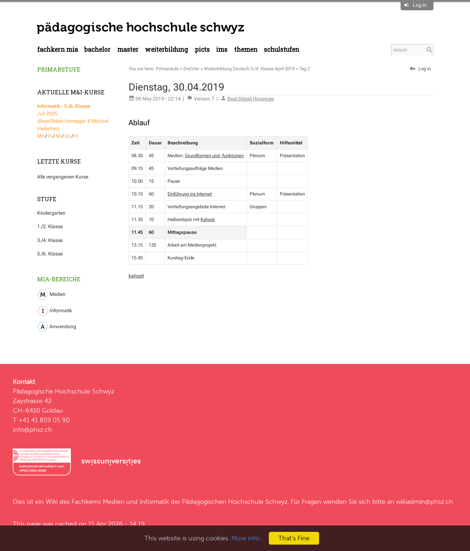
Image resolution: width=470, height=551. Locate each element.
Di (50, 136)
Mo (40, 136)
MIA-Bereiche (58, 279)
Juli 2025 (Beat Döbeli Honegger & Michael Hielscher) (72, 117)
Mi (58, 136)
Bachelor (97, 49)
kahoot (136, 276)
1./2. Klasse (50, 226)
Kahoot (207, 219)
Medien (51, 295)
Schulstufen (281, 49)
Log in (419, 5)
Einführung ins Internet (190, 194)
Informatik (54, 311)
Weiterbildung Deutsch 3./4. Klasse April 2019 (249, 68)
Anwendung (56, 327)
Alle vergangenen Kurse (62, 177)
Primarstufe (58, 69)
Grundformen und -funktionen (214, 155)
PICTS (202, 49)
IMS (221, 49)
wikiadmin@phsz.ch (424, 501)
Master (127, 49)
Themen (245, 49)
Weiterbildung (166, 49)
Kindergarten (51, 213)
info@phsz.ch (32, 429)
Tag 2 (304, 68)
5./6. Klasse (50, 254)
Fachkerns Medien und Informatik (120, 501)
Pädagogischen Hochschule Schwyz (235, 501)
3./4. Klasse (50, 240)
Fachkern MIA (57, 49)
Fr (76, 136)
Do (67, 136)
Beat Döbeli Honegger (250, 98)
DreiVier (191, 68)
